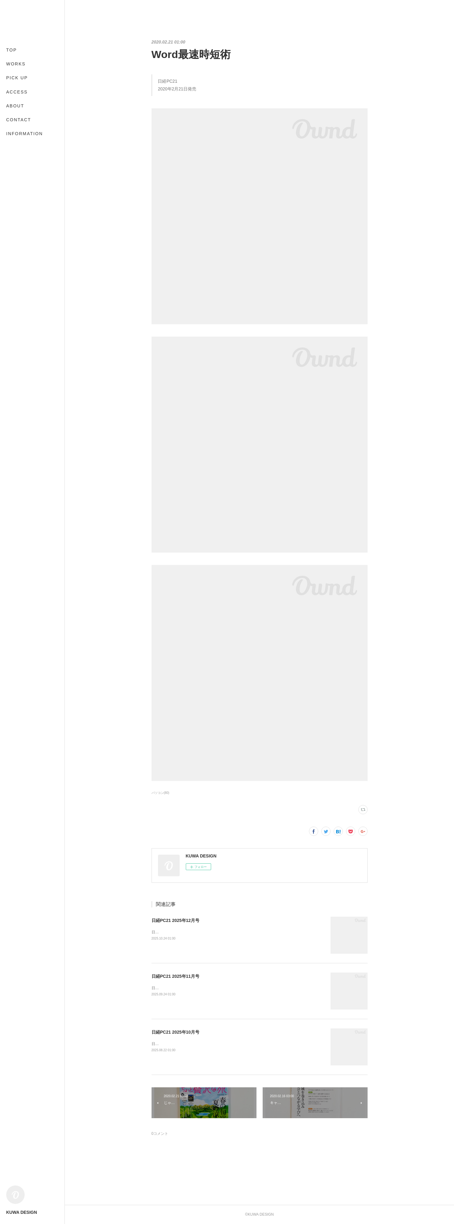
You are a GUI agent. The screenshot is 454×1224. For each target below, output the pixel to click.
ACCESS (17, 91)
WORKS (16, 63)
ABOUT (15, 105)
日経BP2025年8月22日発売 (174, 1044)
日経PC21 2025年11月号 (176, 976)
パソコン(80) (160, 793)
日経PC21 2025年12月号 (176, 920)
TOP (11, 50)
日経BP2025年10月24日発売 (175, 932)
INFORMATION (24, 133)
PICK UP (17, 77)
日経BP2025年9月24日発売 (174, 988)
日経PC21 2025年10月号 (176, 1032)
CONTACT (18, 119)
